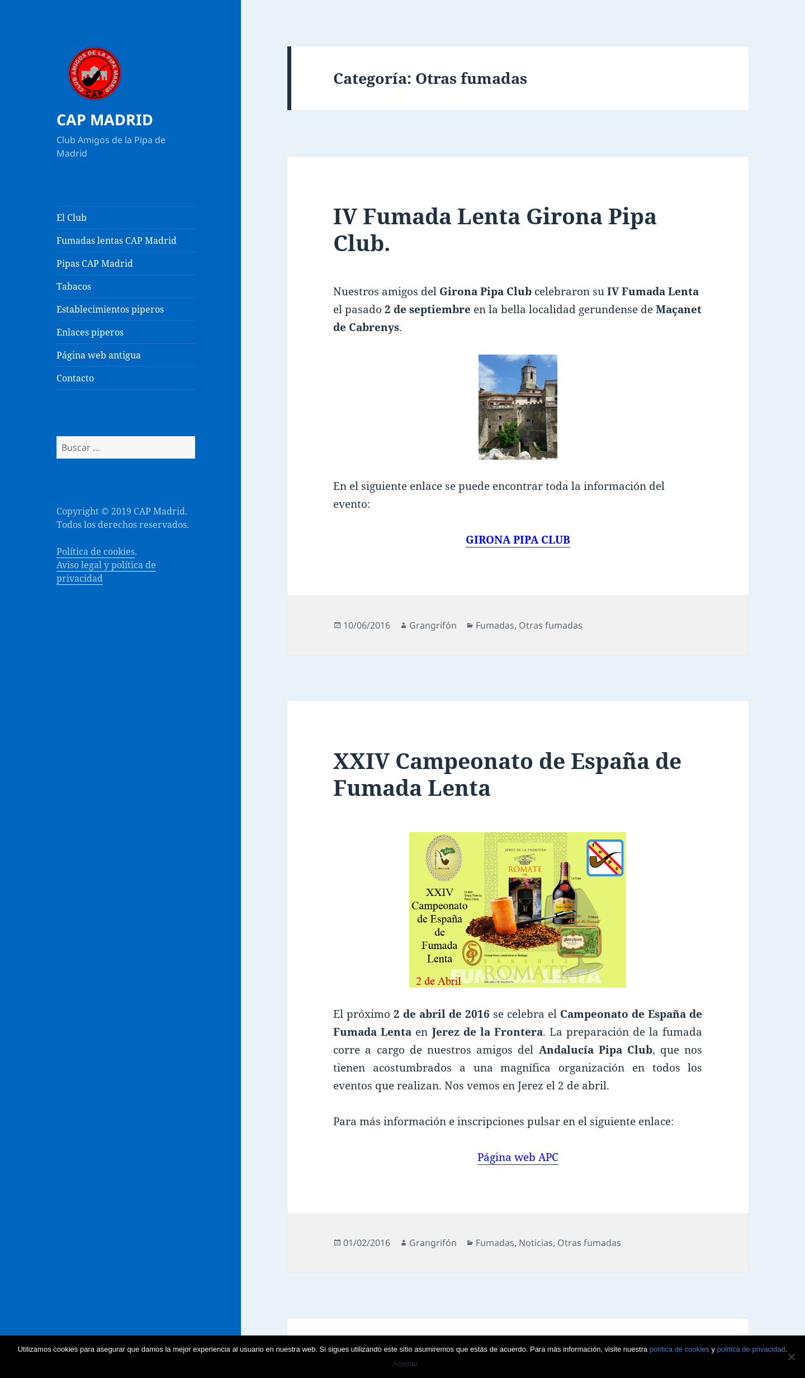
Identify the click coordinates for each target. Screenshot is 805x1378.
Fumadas (495, 625)
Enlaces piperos (90, 332)
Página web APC (517, 1157)
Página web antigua (98, 355)
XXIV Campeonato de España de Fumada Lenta (507, 773)
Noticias (536, 1243)
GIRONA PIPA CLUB (518, 539)
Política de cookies (95, 551)
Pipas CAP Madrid (94, 263)
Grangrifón (433, 625)
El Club (71, 217)
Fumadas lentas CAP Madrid (116, 240)
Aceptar (405, 1364)
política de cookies (679, 1349)
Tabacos (73, 286)
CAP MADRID (104, 119)
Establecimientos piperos (110, 309)
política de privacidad (751, 1349)
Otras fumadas (551, 625)
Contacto (75, 378)
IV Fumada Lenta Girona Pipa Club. (495, 229)
